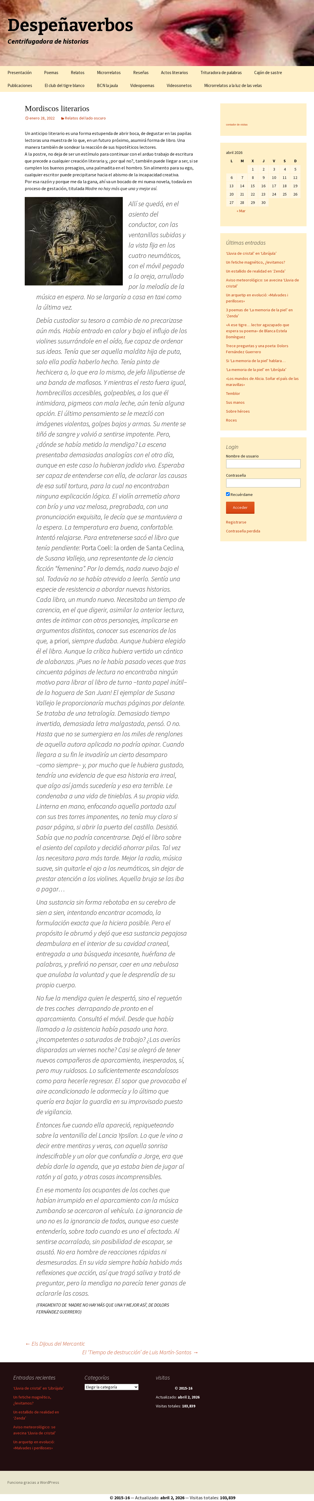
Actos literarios (174, 72)
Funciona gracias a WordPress (33, 1482)
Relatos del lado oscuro (85, 118)
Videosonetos (179, 85)
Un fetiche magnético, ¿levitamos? (255, 262)
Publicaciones (19, 85)
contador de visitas (237, 124)
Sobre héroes (238, 411)
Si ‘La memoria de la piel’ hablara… (256, 360)
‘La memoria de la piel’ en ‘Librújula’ (256, 369)
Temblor (233, 393)
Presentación (19, 72)
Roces (231, 420)
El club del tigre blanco (65, 85)
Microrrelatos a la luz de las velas (233, 85)
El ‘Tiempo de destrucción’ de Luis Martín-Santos (140, 1352)
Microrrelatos (109, 72)
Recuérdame (239, 494)
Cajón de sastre (268, 72)
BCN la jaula (107, 85)
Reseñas (141, 72)
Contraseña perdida (243, 531)
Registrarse (236, 522)
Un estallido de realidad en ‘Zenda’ (256, 271)
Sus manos (235, 402)
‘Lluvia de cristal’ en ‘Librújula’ (251, 253)
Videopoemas (142, 85)
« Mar (241, 210)
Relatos (78, 72)
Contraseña (236, 475)
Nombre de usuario (242, 456)
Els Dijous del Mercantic (55, 1343)
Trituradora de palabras (221, 72)
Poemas (51, 72)
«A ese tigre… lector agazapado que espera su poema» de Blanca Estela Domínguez (257, 330)
